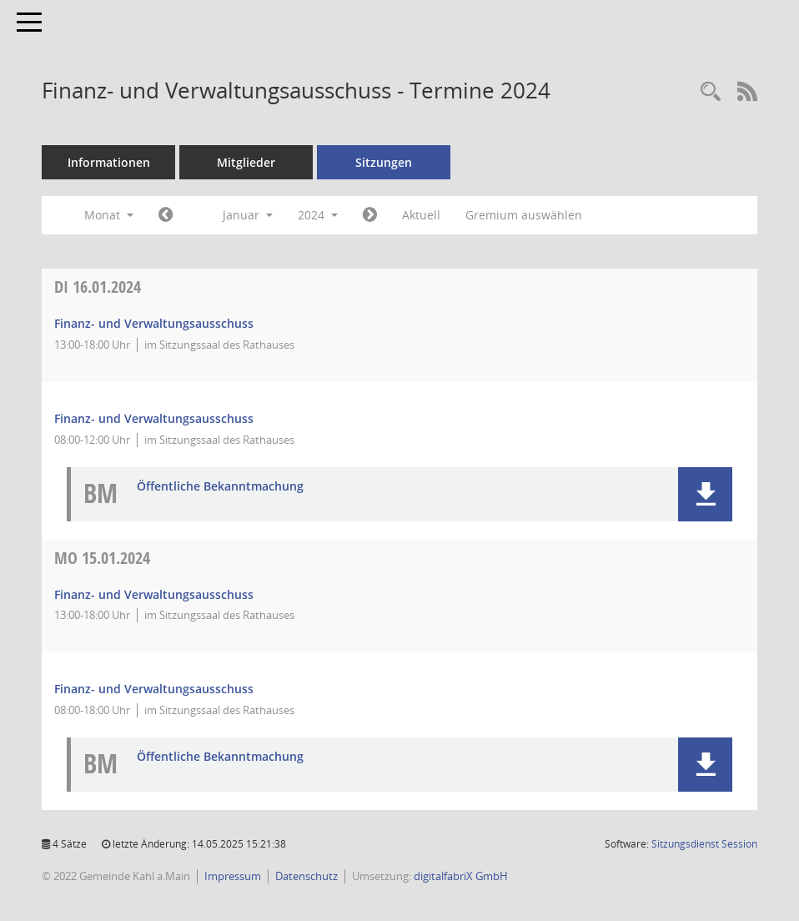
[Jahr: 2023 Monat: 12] (165, 215)
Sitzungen (383, 162)
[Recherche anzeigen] (710, 92)
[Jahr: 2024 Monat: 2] (369, 215)
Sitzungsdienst (704, 844)
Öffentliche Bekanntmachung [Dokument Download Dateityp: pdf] (220, 487)
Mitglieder (246, 162)
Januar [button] (248, 215)
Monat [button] (108, 215)
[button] (705, 494)
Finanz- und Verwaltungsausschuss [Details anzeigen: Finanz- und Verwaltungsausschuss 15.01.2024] (154, 594)
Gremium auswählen (523, 215)
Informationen (109, 162)
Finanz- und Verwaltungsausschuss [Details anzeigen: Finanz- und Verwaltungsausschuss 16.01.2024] (154, 323)
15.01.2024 (102, 557)
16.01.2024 (97, 286)
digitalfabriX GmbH (461, 875)
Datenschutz (306, 875)
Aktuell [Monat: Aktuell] (421, 215)
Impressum (232, 875)
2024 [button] (318, 215)
